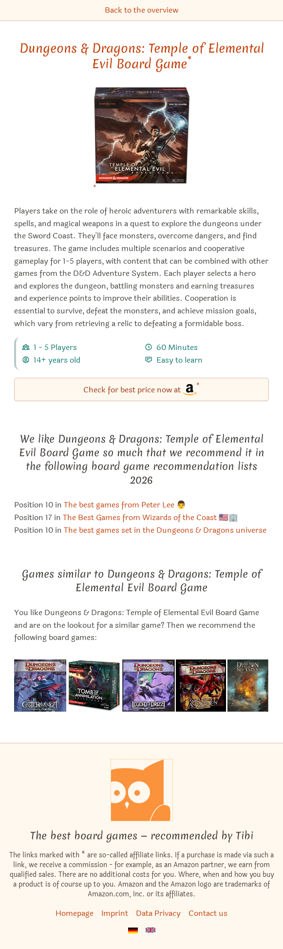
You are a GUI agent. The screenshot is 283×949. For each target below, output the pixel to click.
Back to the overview (141, 10)
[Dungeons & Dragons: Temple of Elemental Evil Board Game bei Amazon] (141, 142)
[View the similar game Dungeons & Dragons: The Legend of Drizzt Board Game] (148, 685)
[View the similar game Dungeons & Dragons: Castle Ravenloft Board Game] (40, 685)
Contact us (208, 913)
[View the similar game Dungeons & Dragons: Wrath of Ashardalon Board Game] (201, 685)
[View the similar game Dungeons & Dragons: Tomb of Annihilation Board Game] (94, 685)
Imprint (114, 913)
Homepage (75, 913)
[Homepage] (142, 790)
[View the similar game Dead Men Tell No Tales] (248, 685)
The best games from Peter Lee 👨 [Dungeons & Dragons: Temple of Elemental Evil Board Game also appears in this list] (125, 505)
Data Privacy (158, 913)
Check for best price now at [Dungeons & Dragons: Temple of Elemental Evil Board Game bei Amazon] (141, 388)
